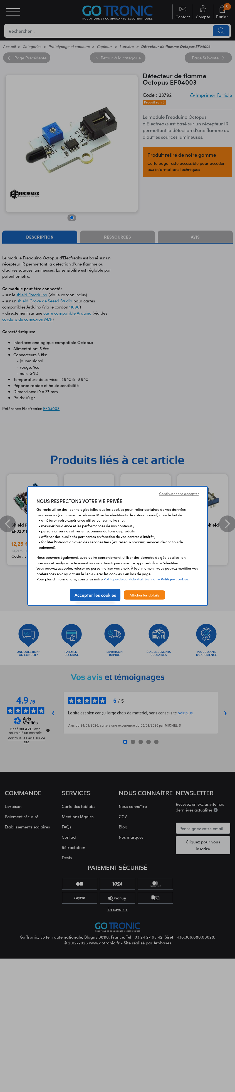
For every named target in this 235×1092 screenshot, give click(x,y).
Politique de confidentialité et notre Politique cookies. (146, 579)
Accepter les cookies (95, 595)
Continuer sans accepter (179, 493)
